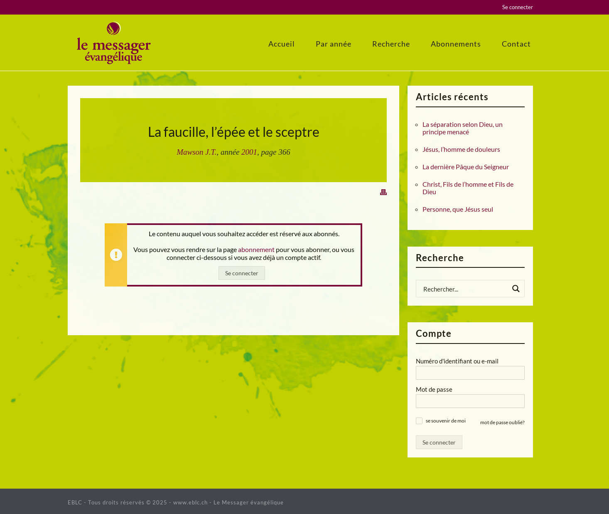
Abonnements (456, 43)
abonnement (256, 249)
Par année (333, 43)
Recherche (391, 43)
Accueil (281, 43)
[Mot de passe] (470, 401)
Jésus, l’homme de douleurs (461, 149)
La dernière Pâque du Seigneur (465, 167)
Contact (516, 43)
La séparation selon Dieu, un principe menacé (462, 128)
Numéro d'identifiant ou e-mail (457, 361)
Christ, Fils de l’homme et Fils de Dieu (467, 187)
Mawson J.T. (196, 152)
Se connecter (517, 7)
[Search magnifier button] (516, 288)
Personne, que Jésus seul (457, 209)
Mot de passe (434, 389)
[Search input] (464, 288)
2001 (249, 152)
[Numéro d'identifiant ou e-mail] (470, 373)
